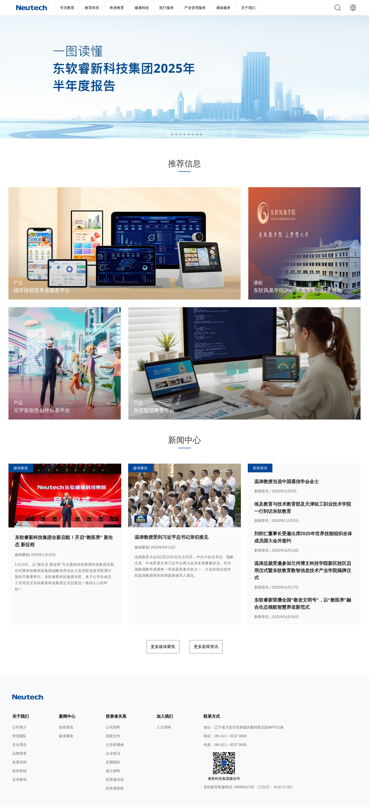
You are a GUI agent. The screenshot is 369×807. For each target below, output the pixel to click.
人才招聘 (164, 714)
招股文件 (113, 722)
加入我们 (165, 703)
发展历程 (19, 748)
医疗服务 (166, 8)
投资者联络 (115, 775)
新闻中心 (67, 703)
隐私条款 (145, 801)
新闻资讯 (66, 714)
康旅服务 (223, 8)
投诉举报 (19, 757)
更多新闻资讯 (215, 634)
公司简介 (19, 714)
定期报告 (113, 748)
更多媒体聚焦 (154, 634)
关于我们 (248, 8)
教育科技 (92, 8)
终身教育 (117, 8)
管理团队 (19, 722)
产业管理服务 (195, 8)
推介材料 (113, 757)
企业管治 (113, 740)
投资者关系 (116, 703)
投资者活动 (115, 766)
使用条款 (128, 801)
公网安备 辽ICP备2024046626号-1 (237, 801)
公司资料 (113, 714)
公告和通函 (115, 731)
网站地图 (111, 801)
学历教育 (67, 8)
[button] (168, 134)
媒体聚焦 (66, 722)
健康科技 (142, 8)
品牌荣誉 (19, 740)
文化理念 (19, 731)
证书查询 (19, 766)
